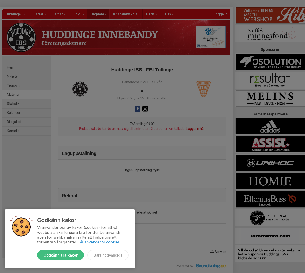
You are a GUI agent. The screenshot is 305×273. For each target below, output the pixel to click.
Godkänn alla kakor (61, 255)
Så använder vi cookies (99, 242)
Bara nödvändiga (108, 255)
